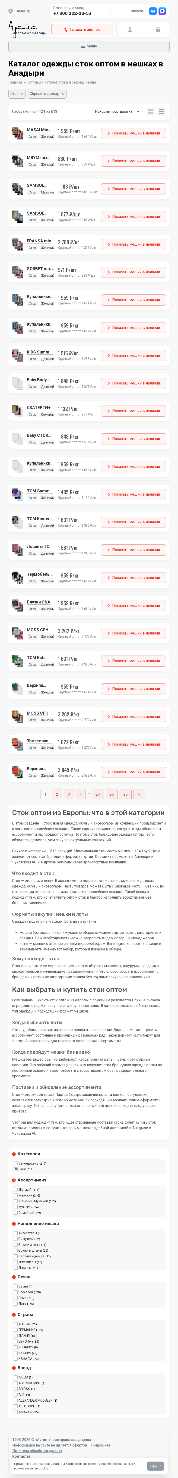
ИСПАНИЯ (26, 1347)
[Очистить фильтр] (17, 94)
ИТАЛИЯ (25, 1353)
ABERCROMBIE (30, 1383)
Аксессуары (28, 1233)
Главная (15, 82)
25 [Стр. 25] (112, 794)
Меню (89, 46)
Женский (25, 1195)
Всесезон (26, 1292)
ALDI (22, 1395)
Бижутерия (27, 1239)
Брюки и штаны (30, 1250)
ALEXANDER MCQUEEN (36, 1400)
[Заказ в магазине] (117, 111)
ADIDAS (24, 1389)
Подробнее (101, 1445)
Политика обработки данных (37, 1451)
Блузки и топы (29, 1245)
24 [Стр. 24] (98, 794)
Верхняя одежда (31, 1256)
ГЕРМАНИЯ (27, 1330)
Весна (23, 1286)
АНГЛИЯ (25, 1324)
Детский (25, 1189)
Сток (22, 1169)
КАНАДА (25, 1359)
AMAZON (25, 1412)
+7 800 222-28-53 (72, 13)
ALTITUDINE (27, 1406)
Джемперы (27, 1262)
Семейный (27, 1213)
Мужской (25, 1207)
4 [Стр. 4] (81, 794)
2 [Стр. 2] (57, 794)
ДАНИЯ (24, 1335)
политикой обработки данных (111, 1464)
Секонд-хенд (28, 1163)
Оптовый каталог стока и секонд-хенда (62, 82)
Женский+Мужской (33, 1201)
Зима (22, 1298)
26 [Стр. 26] (126, 794)
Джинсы (25, 1268)
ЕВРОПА (25, 1341)
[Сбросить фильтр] (47, 94)
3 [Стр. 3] (69, 794)
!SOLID (23, 1377)
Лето (22, 1304)
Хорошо (156, 1466)
